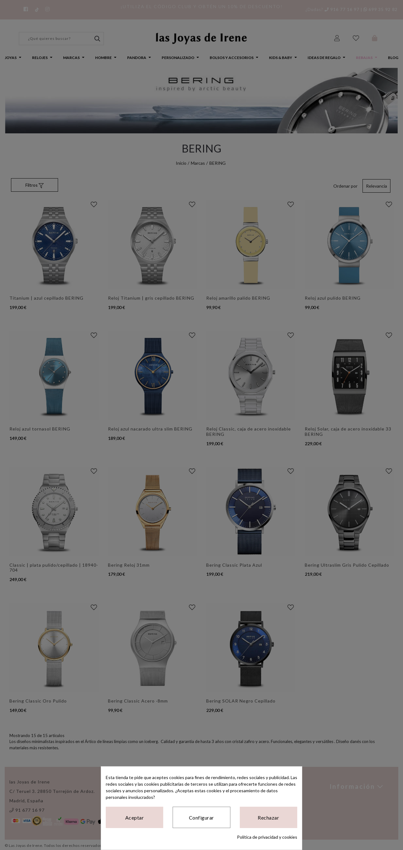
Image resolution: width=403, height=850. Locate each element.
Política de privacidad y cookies (267, 837)
